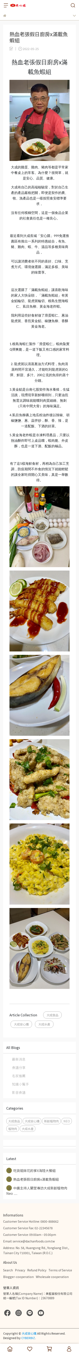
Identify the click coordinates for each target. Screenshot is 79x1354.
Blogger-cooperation (18, 1277)
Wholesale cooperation (52, 1277)
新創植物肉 (51, 1121)
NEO (66, 1121)
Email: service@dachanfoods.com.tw (29, 1241)
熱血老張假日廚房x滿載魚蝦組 (32, 1179)
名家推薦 (18, 1075)
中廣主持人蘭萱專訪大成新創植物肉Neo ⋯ (36, 1190)
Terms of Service (60, 1270)
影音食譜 (18, 1092)
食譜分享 (18, 1067)
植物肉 (12, 1128)
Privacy (20, 1270)
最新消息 (18, 1059)
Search (8, 1270)
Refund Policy (36, 1270)
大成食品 (52, 1015)
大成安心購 (21, 1024)
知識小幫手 (20, 1084)
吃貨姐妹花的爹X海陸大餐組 (31, 1170)
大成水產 (44, 1024)
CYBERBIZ (28, 1338)
